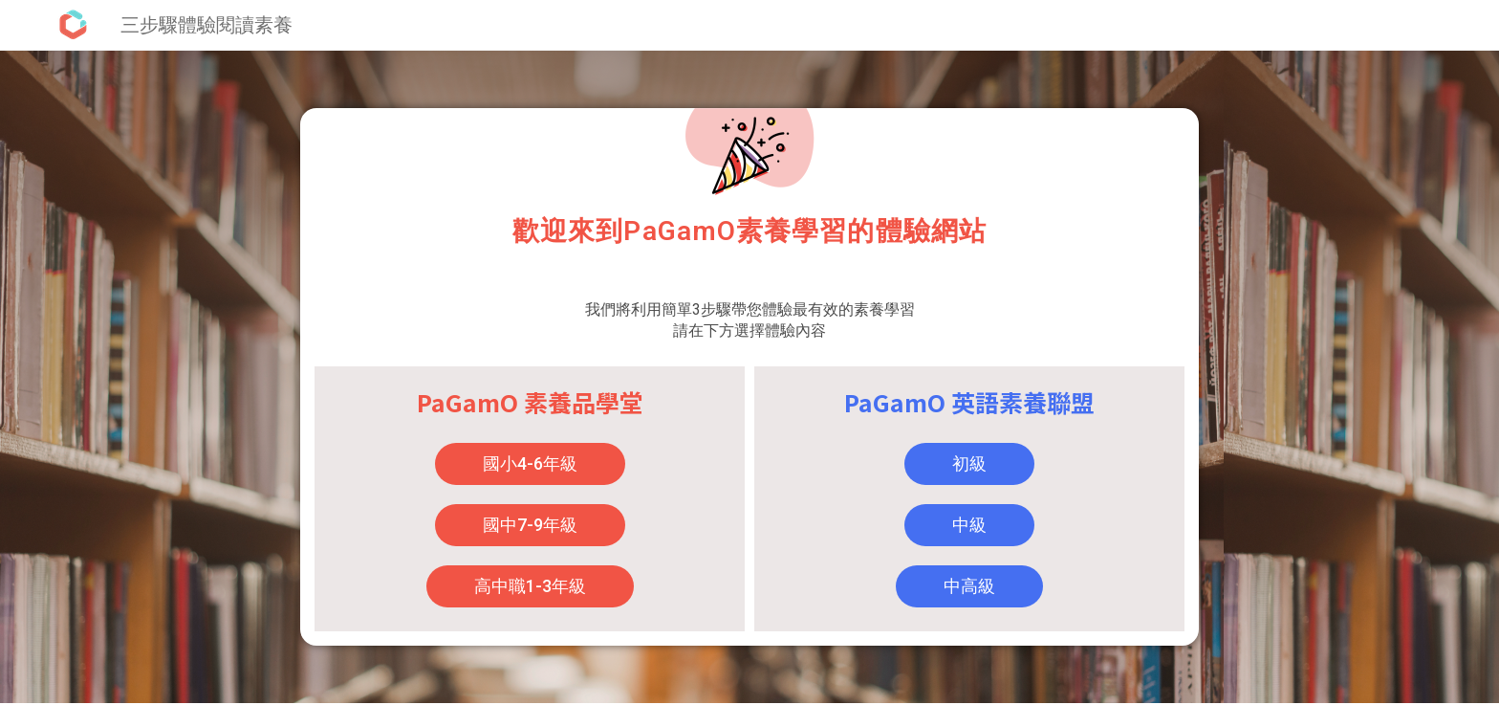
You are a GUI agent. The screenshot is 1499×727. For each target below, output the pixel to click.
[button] (530, 464)
